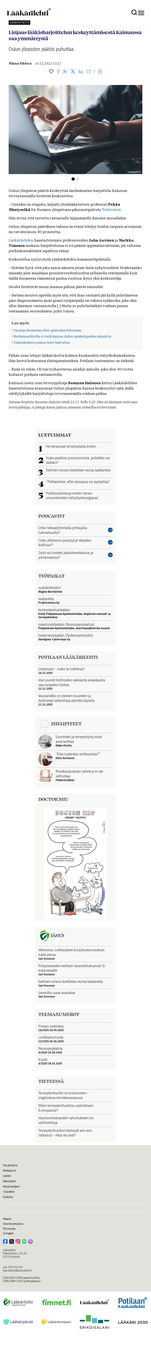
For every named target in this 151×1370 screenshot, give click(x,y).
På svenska (9, 1228)
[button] (73, 179)
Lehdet (7, 1176)
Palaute (7, 1219)
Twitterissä (111, 209)
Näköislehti (9, 1181)
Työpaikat (8, 1191)
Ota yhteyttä (10, 1165)
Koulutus (8, 1197)
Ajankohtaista (19, 22)
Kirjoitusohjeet (11, 1186)
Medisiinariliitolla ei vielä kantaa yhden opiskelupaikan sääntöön (62, 336)
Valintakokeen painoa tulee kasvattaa (42, 342)
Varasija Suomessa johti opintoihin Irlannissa (47, 330)
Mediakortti (9, 1170)
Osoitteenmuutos (13, 1224)
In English (8, 1233)
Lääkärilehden (21, 240)
